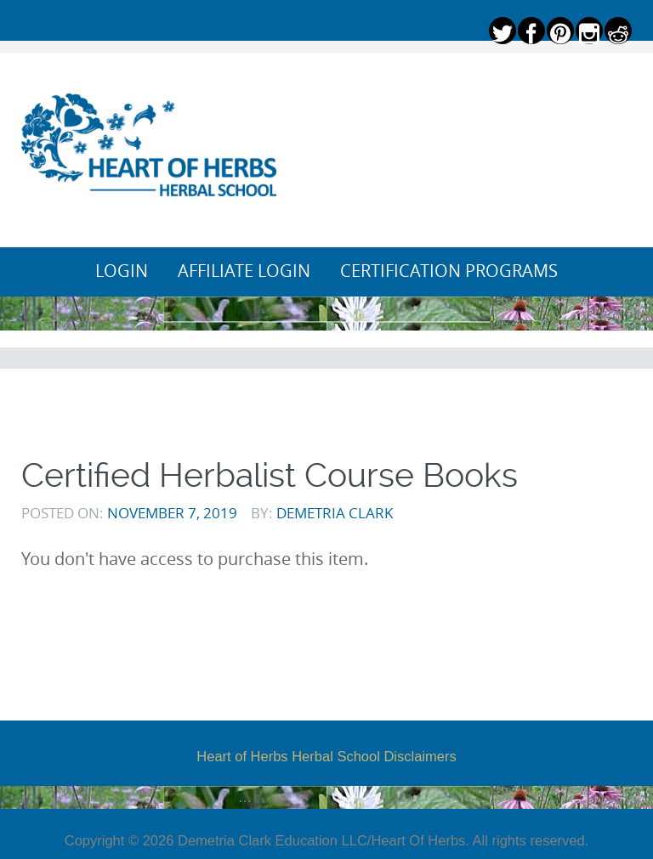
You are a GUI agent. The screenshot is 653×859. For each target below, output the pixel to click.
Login (121, 271)
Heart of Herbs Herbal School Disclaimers (326, 756)
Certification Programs (449, 271)
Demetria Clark (334, 513)
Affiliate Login (244, 271)
